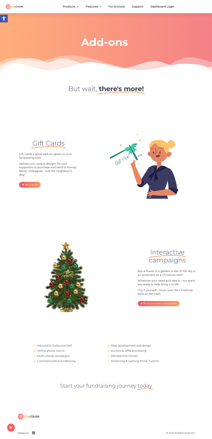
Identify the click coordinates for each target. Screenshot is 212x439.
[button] (4, 18)
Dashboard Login (162, 6)
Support (137, 6)
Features (93, 6)
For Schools (117, 6)
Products (70, 6)
